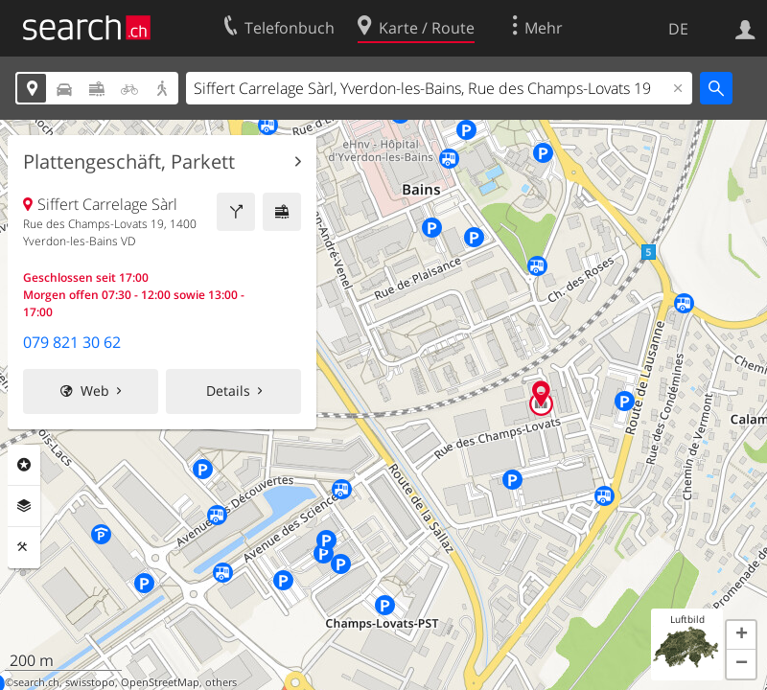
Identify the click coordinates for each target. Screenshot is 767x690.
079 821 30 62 (72, 342)
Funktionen (24, 547)
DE (678, 28)
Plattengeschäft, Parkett (129, 161)
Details (228, 390)
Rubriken (24, 465)
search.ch (36, 682)
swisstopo (90, 682)
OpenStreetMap (160, 682)
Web (95, 390)
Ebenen (24, 506)
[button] (741, 635)
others (221, 682)
